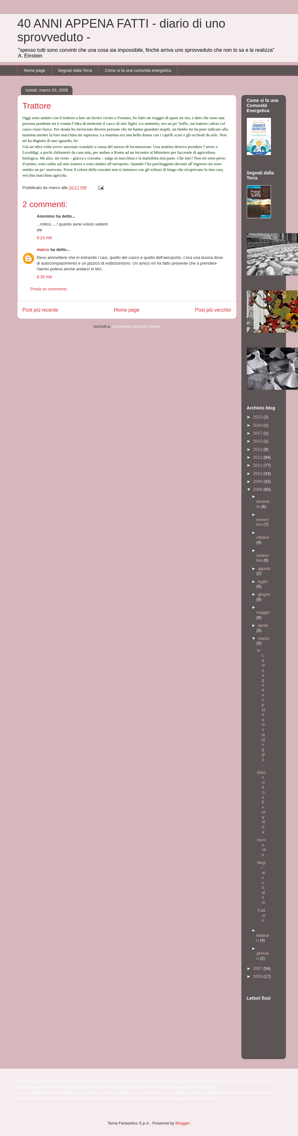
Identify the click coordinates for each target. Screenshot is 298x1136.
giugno (264, 594)
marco (43, 249)
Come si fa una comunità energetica (138, 70)
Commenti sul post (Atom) (136, 326)
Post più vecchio (213, 310)
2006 (258, 976)
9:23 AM (44, 237)
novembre (262, 522)
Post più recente (41, 310)
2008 (258, 489)
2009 (258, 481)
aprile (263, 625)
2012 (258, 457)
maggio (263, 612)
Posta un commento (49, 289)
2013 (258, 449)
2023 (258, 417)
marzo (263, 638)
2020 (258, 425)
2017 (258, 433)
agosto (264, 568)
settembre (262, 558)
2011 (258, 465)
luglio (262, 581)
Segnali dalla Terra (75, 70)
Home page (34, 70)
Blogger (183, 1123)
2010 (258, 473)
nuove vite (261, 847)
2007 (258, 968)
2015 (258, 441)
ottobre (262, 537)
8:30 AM (44, 276)
